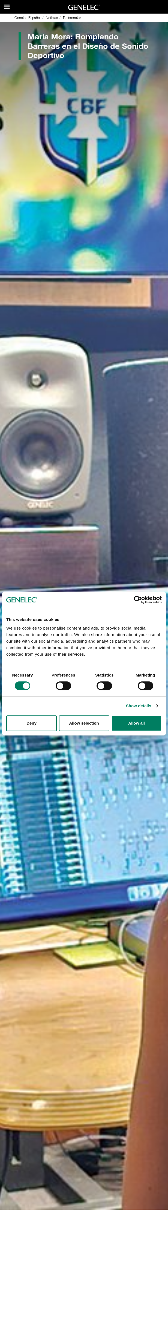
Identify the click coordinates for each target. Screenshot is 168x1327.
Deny (31, 723)
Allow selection (84, 723)
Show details (138, 705)
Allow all (136, 723)
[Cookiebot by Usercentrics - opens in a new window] (138, 600)
